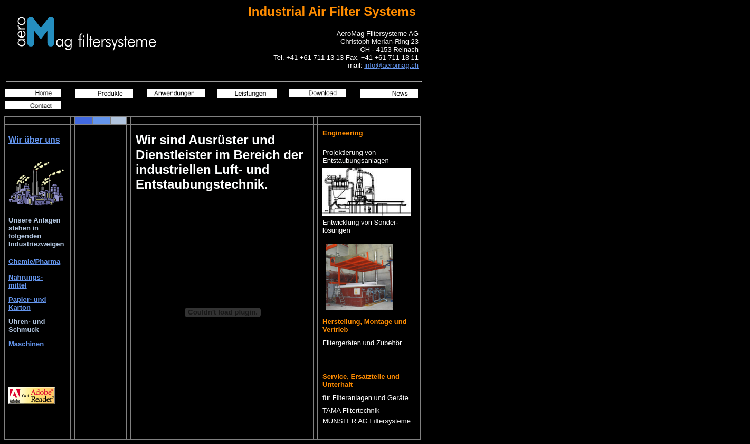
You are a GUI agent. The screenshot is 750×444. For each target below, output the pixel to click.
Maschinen (26, 344)
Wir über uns (34, 139)
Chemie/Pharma (34, 261)
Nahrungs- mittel (25, 281)
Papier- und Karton (27, 303)
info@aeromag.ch (391, 65)
